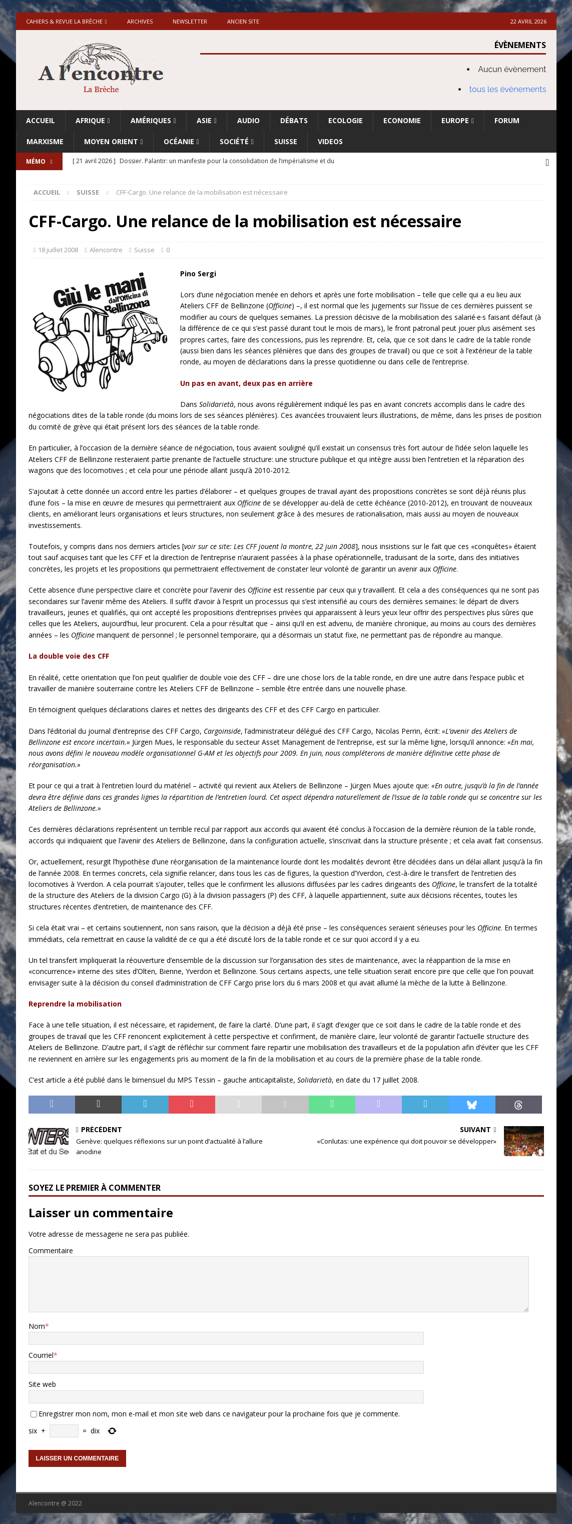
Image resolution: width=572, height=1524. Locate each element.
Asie (204, 120)
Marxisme (45, 141)
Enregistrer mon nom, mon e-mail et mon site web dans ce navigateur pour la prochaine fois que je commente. (219, 1411)
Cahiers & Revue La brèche (64, 21)
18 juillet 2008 (58, 247)
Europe (455, 120)
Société (234, 141)
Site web (42, 1382)
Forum (506, 120)
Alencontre (106, 247)
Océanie (179, 141)
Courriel (41, 1353)
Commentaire (51, 1248)
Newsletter (190, 21)
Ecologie (345, 120)
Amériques (151, 120)
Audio (248, 120)
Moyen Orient (111, 141)
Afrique (90, 120)
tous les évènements (507, 89)
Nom (37, 1324)
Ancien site (243, 21)
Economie (402, 120)
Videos (330, 141)
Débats (294, 120)
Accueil (40, 120)
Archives (140, 21)
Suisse (285, 141)
